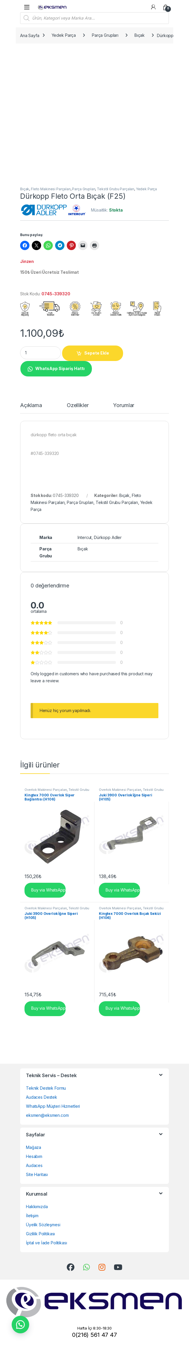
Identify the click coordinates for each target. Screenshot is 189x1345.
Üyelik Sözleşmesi (43, 1224)
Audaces (34, 1165)
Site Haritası (37, 1174)
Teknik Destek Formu (46, 1088)
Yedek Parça (64, 35)
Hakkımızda (37, 1206)
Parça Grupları (105, 35)
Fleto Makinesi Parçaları (51, 189)
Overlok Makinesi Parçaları (45, 790)
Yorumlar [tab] (123, 405)
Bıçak (139, 35)
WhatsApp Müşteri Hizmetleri (53, 1106)
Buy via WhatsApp (48, 889)
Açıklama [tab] (31, 405)
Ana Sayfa (29, 35)
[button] (56, 368)
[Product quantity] (40, 353)
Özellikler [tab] (78, 405)
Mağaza (33, 1147)
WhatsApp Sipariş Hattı (60, 368)
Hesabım (34, 1156)
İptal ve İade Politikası (46, 1242)
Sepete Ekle (96, 352)
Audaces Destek (41, 1097)
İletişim (32, 1215)
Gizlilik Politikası (40, 1233)
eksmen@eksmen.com (47, 1115)
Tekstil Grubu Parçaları (115, 189)
